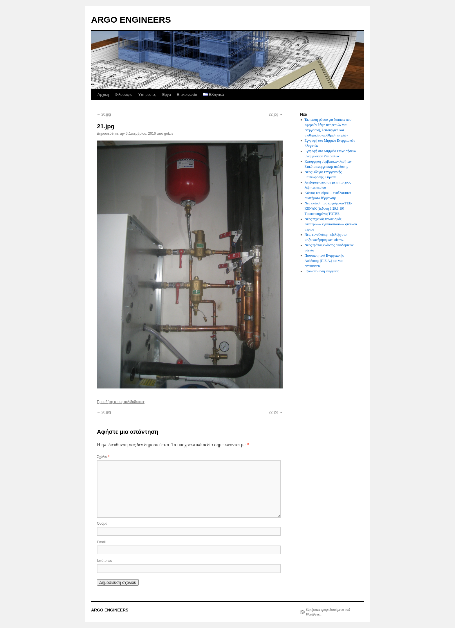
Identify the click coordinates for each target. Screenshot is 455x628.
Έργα (166, 94)
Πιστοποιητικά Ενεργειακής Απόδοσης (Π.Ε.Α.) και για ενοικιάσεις (324, 260)
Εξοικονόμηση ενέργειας (322, 271)
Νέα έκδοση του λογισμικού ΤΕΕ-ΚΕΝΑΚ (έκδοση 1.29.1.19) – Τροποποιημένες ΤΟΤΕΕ (328, 208)
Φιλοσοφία (124, 94)
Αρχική (103, 94)
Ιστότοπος (105, 561)
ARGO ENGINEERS (131, 19)
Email (101, 542)
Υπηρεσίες (147, 94)
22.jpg (276, 114)
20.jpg (104, 114)
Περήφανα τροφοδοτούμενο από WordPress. (328, 612)
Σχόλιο (103, 457)
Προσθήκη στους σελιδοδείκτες (121, 402)
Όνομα (102, 523)
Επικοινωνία (187, 94)
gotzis (168, 134)
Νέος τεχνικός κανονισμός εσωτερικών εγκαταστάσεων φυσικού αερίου (331, 224)
